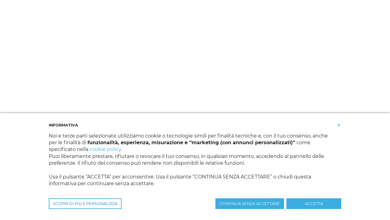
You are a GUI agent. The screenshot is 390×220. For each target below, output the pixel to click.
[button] (339, 124)
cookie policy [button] (105, 149)
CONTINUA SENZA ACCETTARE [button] (250, 203)
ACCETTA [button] (314, 203)
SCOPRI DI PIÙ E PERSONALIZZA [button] (85, 203)
